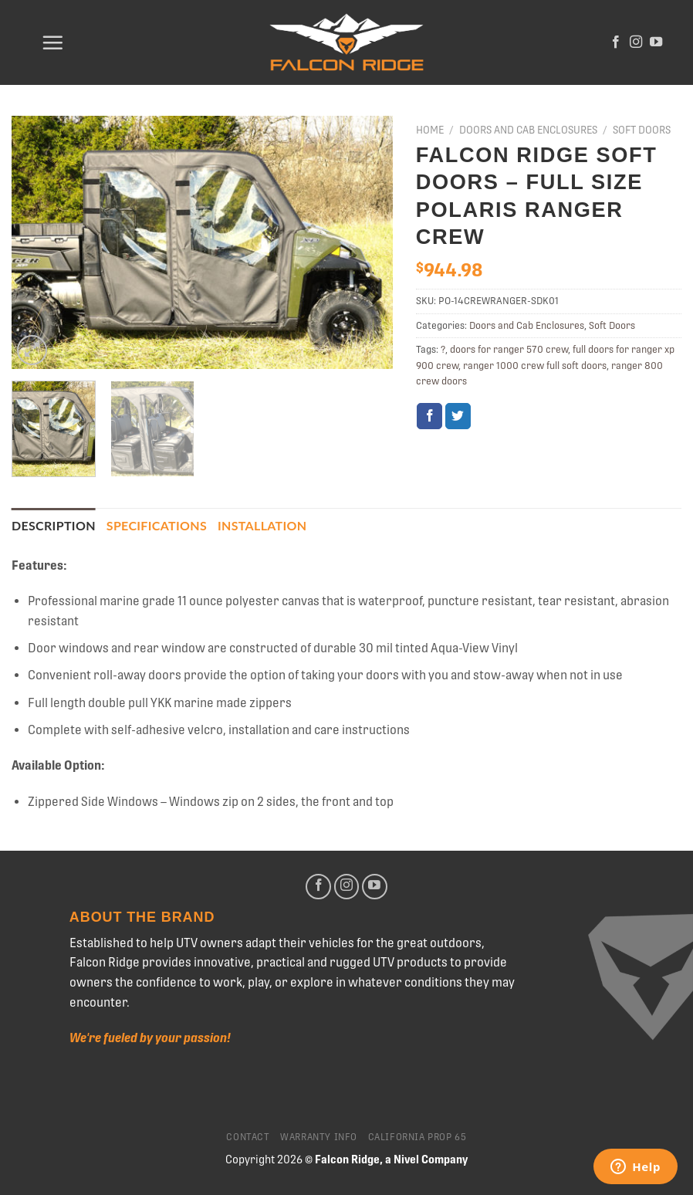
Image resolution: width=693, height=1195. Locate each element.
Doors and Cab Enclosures (528, 130)
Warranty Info (318, 1137)
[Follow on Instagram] (636, 42)
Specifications (156, 525)
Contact (247, 1137)
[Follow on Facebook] (616, 42)
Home (430, 130)
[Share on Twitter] (458, 416)
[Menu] (52, 42)
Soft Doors (642, 130)
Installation (262, 525)
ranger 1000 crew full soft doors (535, 365)
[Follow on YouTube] (656, 42)
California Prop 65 (417, 1137)
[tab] (54, 525)
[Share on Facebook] (429, 416)
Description (54, 525)
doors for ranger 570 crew (509, 349)
